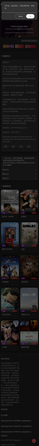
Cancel (20, 16)
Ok (30, 16)
